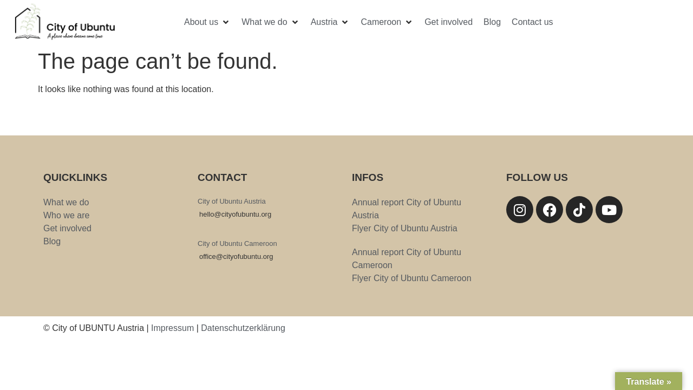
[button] (207, 22)
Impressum (172, 328)
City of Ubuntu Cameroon (237, 243)
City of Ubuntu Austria (232, 201)
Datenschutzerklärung (243, 328)
